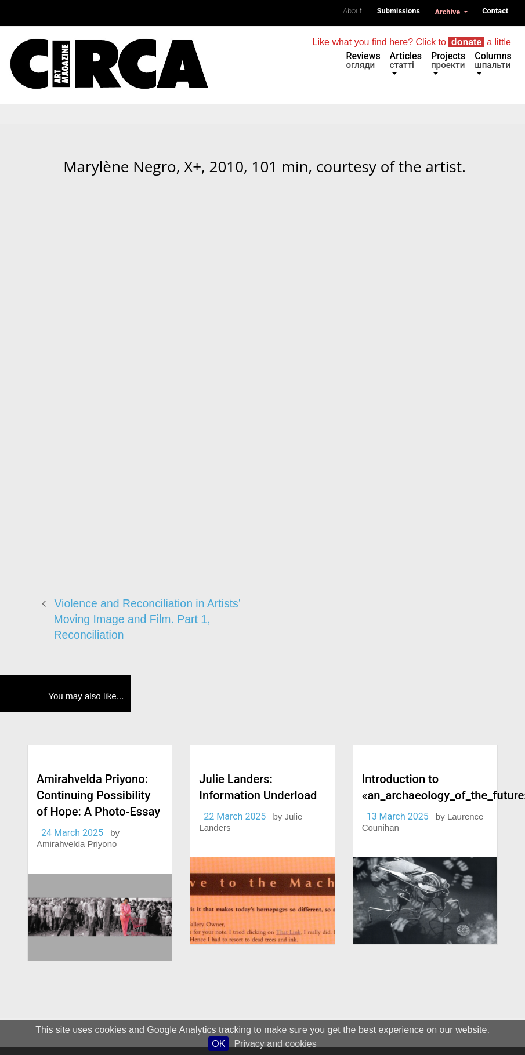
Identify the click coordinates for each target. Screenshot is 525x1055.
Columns (493, 60)
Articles (406, 60)
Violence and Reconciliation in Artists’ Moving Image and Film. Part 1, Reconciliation (147, 619)
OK (218, 1044)
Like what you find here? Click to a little (412, 42)
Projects (448, 60)
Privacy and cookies (275, 1044)
